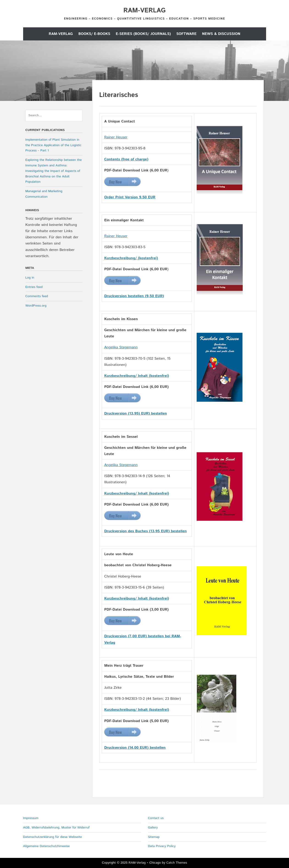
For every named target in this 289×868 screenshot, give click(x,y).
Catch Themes (176, 862)
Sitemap (154, 837)
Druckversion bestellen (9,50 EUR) (134, 296)
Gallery (153, 827)
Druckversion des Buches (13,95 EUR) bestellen (145, 531)
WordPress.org (36, 305)
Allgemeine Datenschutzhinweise (46, 846)
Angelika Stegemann (121, 347)
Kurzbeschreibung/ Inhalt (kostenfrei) (136, 493)
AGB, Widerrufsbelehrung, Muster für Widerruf (56, 827)
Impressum (31, 818)
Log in (29, 277)
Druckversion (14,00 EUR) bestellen (135, 747)
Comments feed (36, 296)
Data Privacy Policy (162, 846)
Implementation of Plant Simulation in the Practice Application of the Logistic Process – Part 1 (53, 145)
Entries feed (34, 287)
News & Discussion (221, 34)
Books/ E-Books (94, 34)
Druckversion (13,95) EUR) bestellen (135, 413)
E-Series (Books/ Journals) (143, 34)
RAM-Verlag (144, 10)
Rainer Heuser (115, 137)
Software (186, 34)
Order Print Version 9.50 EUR (129, 197)
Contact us (156, 818)
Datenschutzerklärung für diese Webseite (52, 837)
